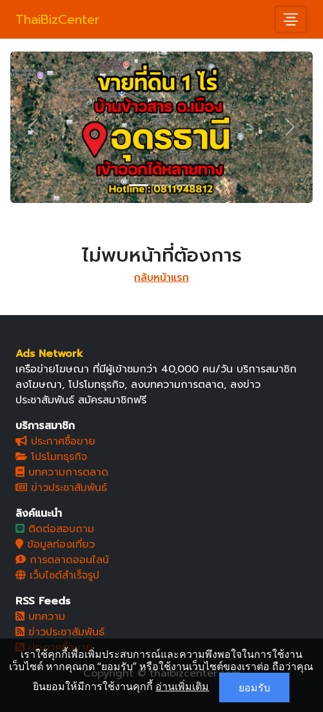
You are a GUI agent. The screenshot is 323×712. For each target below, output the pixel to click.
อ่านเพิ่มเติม (182, 686)
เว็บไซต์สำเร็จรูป (57, 575)
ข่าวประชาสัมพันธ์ (61, 488)
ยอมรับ (254, 687)
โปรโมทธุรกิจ (51, 457)
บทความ (40, 616)
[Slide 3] (185, 185)
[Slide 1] (138, 185)
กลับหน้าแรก (161, 277)
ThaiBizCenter (57, 19)
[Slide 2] (161, 185)
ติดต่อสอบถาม (54, 529)
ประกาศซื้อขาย (55, 441)
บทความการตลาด (61, 472)
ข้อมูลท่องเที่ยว (55, 544)
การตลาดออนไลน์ (62, 560)
